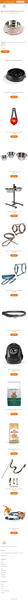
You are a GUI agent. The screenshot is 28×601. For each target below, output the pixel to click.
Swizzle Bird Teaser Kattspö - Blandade (14, 488)
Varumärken (8, 42)
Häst (2, 568)
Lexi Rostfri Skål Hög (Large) (14, 171)
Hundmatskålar (20, 42)
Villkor (2, 588)
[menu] (25, 6)
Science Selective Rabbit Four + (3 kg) (14, 409)
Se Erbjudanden (20, 1)
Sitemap (2, 592)
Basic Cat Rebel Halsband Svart (14, 330)
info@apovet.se (4, 555)
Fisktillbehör (3, 564)
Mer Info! (5, 51)
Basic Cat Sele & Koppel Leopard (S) (14, 251)
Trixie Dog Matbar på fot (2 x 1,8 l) (14, 211)
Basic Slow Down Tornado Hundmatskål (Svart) (14, 92)
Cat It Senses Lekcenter (14, 528)
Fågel (2, 562)
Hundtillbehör (14, 42)
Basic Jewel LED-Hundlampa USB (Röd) (14, 132)
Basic (24, 42)
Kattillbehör (3, 574)
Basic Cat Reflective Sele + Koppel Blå (14, 290)
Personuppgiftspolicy (5, 590)
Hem (2, 12)
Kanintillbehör (3, 566)
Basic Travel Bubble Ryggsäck (14, 369)
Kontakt (2, 586)
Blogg (2, 584)
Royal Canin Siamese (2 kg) (14, 449)
